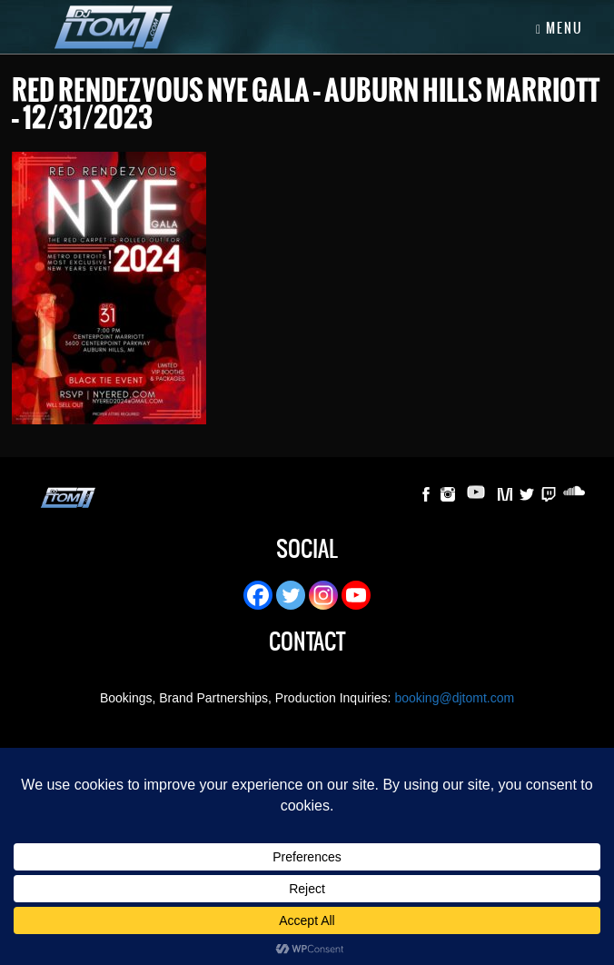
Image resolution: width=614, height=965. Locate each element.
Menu (559, 28)
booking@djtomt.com (454, 698)
